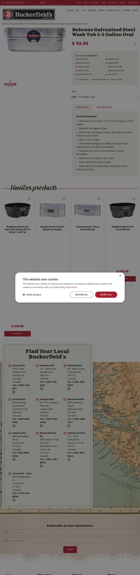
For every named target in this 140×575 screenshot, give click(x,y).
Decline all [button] (81, 294)
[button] (32, 294)
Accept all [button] (106, 294)
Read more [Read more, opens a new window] (71, 287)
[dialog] (70, 287)
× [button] (120, 276)
